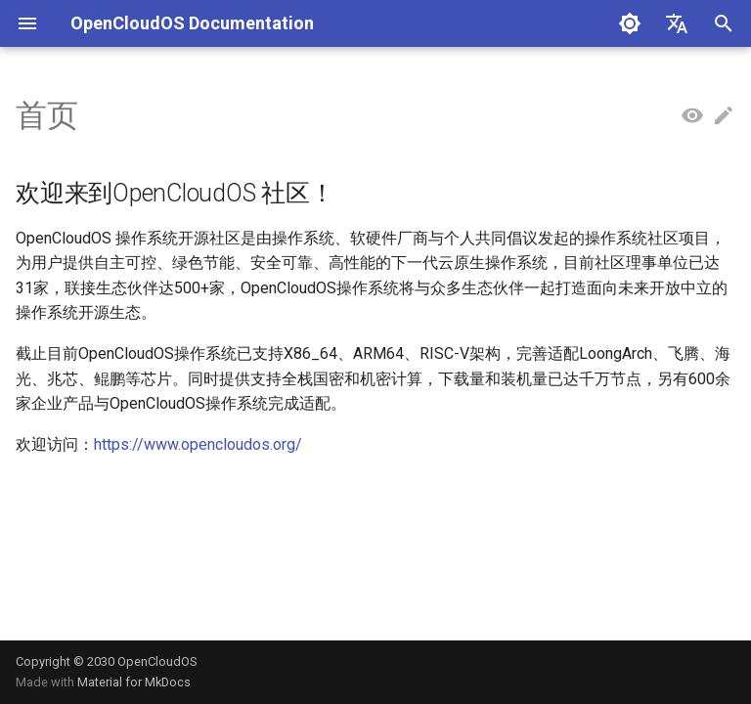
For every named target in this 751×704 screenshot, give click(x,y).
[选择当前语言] (676, 23)
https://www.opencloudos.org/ (198, 444)
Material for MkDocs (134, 682)
